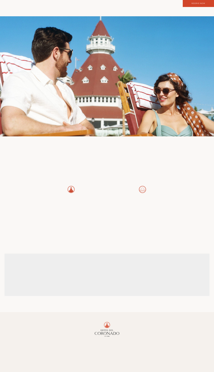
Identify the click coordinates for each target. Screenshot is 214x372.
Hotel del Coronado (107, 8)
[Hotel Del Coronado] (107, 329)
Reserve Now (198, 4)
